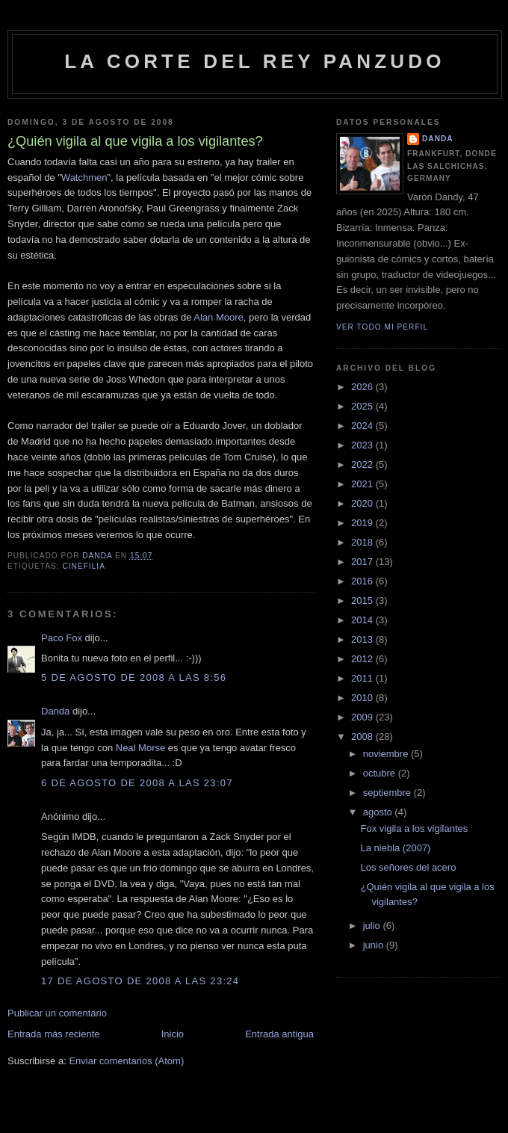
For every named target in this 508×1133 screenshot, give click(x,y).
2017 (363, 561)
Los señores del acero (408, 867)
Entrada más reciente (53, 1034)
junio (374, 945)
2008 (363, 736)
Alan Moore (218, 317)
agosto (379, 812)
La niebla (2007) (395, 847)
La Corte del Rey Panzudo (254, 61)
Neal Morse (140, 747)
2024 (363, 425)
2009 (363, 717)
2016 (363, 581)
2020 (363, 503)
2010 (363, 697)
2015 (363, 600)
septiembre (388, 792)
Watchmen (84, 177)
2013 (363, 639)
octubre (380, 773)
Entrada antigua (279, 1034)
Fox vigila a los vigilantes (414, 828)
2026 (363, 386)
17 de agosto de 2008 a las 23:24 (140, 981)
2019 (363, 522)
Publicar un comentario (57, 1013)
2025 (363, 406)
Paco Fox (61, 637)
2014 (363, 620)
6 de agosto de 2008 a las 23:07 (137, 782)
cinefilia (83, 566)
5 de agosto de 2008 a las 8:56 (133, 677)
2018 (363, 542)
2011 (363, 678)
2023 (363, 445)
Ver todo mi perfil (382, 327)
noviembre (387, 753)
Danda (55, 711)
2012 (363, 658)
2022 (363, 464)
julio (373, 925)
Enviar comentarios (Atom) (126, 1060)
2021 (363, 484)
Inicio (172, 1034)
